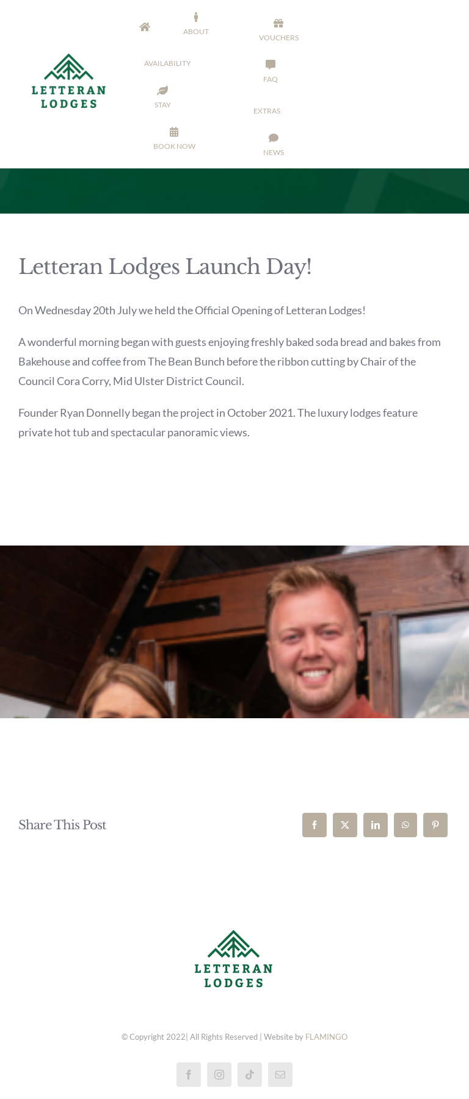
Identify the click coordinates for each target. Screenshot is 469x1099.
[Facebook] (314, 825)
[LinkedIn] (375, 825)
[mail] (280, 1074)
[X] (345, 825)
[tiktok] (250, 1074)
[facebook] (188, 1074)
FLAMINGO (326, 1037)
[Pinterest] (435, 825)
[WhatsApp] (405, 825)
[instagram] (219, 1074)
